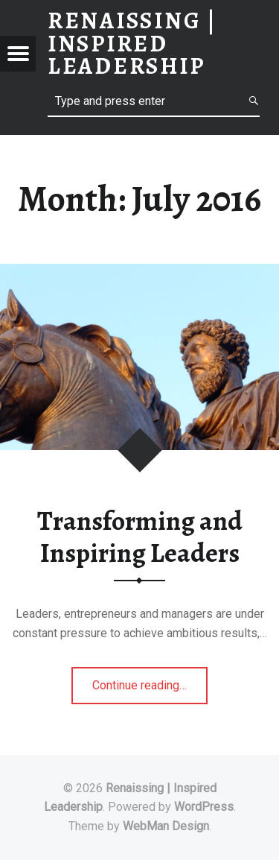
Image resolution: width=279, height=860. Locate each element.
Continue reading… (150, 689)
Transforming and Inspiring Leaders (140, 537)
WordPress (204, 807)
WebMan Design (166, 826)
